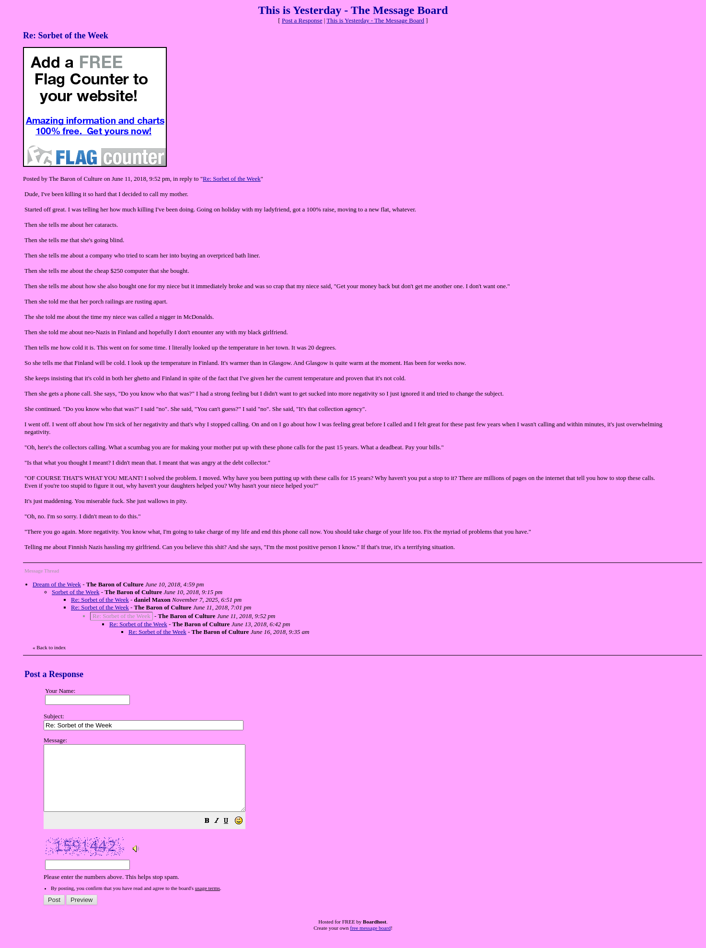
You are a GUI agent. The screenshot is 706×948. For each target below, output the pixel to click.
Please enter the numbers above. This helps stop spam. (369, 815)
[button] (231, 835)
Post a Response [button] (302, 20)
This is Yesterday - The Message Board (375, 20)
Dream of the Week (57, 584)
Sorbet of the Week (75, 592)
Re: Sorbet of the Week (232, 178)
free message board (370, 941)
